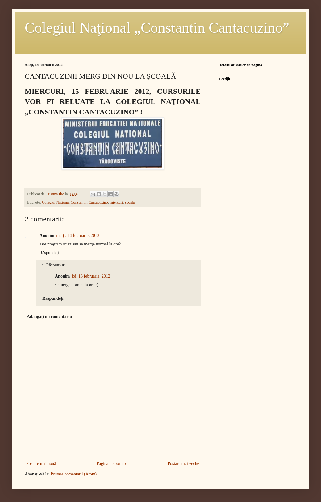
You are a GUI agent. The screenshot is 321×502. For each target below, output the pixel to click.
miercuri (116, 202)
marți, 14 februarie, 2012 (77, 235)
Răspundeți (49, 252)
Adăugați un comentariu (49, 316)
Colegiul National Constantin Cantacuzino (75, 202)
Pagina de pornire (112, 463)
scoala (130, 202)
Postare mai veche (183, 463)
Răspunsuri (55, 265)
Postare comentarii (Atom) (74, 474)
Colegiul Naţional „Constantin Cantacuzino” (157, 27)
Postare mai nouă (41, 463)
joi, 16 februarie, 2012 (91, 276)
